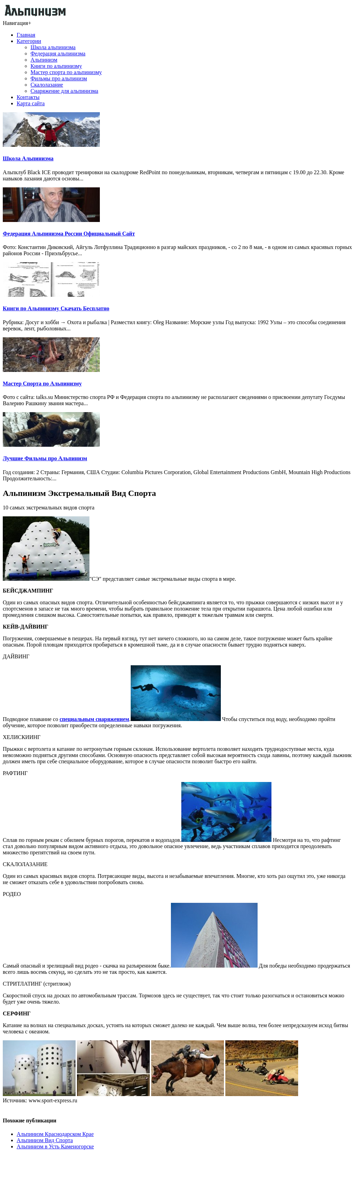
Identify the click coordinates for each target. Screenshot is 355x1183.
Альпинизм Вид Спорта (45, 1140)
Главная (26, 35)
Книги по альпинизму (56, 66)
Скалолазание (47, 85)
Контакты (28, 97)
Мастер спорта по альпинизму (66, 72)
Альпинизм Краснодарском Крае (55, 1134)
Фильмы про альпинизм (59, 78)
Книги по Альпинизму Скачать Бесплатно (56, 308)
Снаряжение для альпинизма (64, 91)
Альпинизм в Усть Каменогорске (55, 1146)
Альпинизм (44, 60)
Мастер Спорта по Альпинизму (42, 383)
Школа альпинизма (53, 47)
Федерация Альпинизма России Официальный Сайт (69, 234)
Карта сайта (31, 103)
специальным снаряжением (94, 719)
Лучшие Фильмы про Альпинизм (45, 458)
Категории (29, 41)
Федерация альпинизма (58, 53)
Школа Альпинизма (28, 158)
